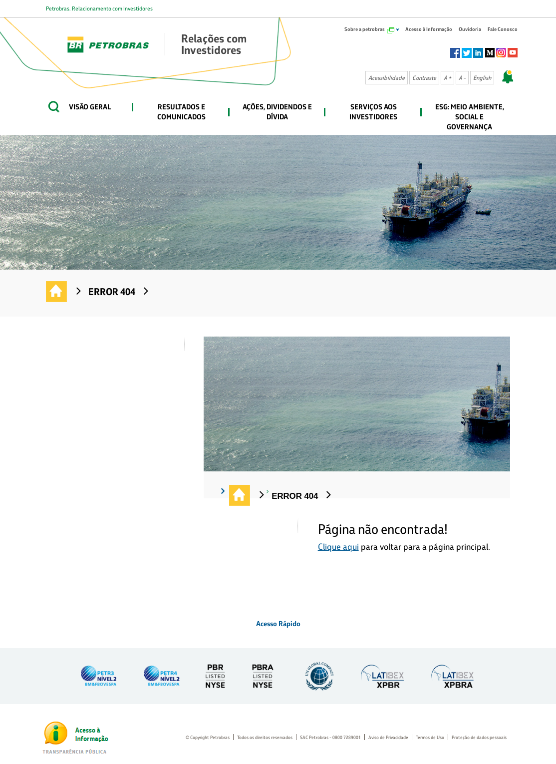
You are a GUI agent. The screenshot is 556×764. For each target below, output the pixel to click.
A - (462, 77)
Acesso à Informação (428, 29)
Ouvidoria (470, 29)
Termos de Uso (430, 737)
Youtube (513, 53)
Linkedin (478, 53)
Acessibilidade (386, 77)
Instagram (501, 53)
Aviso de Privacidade (388, 737)
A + (447, 77)
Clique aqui (338, 546)
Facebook (455, 53)
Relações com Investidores (57, 292)
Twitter (467, 53)
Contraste (424, 77)
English (482, 77)
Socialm (490, 53)
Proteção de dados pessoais (479, 737)
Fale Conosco (503, 29)
